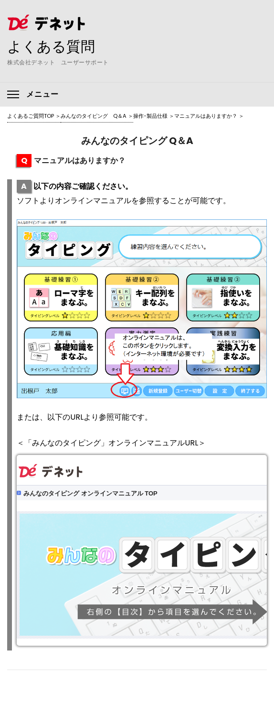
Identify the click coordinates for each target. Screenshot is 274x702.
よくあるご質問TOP (30, 116)
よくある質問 (51, 46)
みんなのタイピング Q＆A (93, 116)
